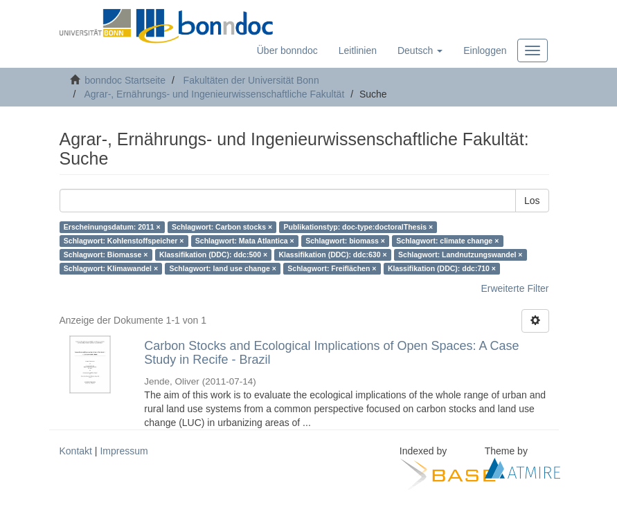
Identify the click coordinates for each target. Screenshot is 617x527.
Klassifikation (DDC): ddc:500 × (213, 254)
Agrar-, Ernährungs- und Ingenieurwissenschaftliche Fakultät (214, 94)
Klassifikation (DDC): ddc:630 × (333, 254)
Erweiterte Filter (514, 288)
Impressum (123, 450)
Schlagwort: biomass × (345, 241)
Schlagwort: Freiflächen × (331, 268)
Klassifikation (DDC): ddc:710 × (442, 268)
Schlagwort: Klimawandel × (111, 268)
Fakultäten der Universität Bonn (251, 80)
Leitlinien (358, 50)
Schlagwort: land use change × (223, 268)
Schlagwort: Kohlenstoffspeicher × (124, 241)
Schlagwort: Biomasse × (106, 254)
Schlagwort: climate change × (447, 241)
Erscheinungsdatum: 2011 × (112, 227)
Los (532, 200)
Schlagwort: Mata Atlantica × (244, 241)
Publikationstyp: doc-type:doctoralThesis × (358, 227)
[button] (420, 50)
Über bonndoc (287, 50)
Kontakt (76, 450)
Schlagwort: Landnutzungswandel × (460, 254)
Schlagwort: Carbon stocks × (222, 227)
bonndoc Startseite (125, 80)
